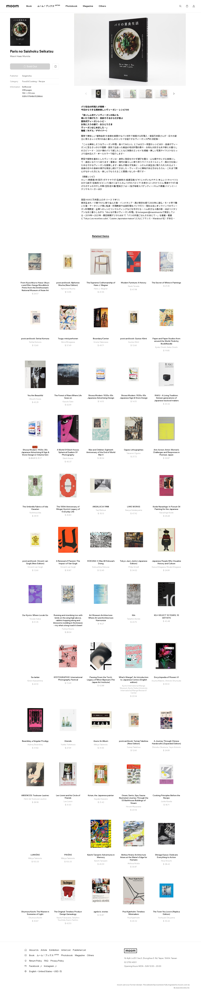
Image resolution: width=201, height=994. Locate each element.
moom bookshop (12, 6)
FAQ (46, 960)
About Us (34, 950)
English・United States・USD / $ (45, 971)
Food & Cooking (29, 81)
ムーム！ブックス (48, 6)
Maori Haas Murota (20, 56)
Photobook (71, 6)
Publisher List (79, 950)
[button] (174, 94)
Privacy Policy (57, 960)
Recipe (42, 81)
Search (180, 6)
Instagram (50, 966)
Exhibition (54, 950)
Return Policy (35, 960)
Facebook (35, 966)
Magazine (88, 6)
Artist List (66, 950)
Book (29, 6)
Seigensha (27, 76)
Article (44, 950)
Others (102, 6)
